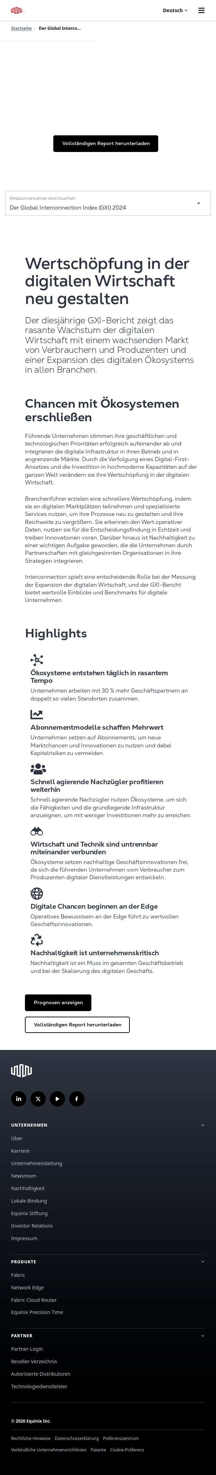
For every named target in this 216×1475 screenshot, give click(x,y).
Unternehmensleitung (36, 1163)
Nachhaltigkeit (28, 1188)
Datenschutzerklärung (77, 1438)
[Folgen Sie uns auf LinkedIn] (18, 1099)
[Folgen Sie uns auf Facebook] (76, 1099)
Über (16, 1138)
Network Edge (27, 1287)
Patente (98, 1450)
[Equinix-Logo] (18, 10)
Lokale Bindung (29, 1200)
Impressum (24, 1238)
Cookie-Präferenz (127, 1450)
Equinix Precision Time (37, 1312)
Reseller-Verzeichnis (34, 1361)
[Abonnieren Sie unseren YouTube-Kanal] (57, 1099)
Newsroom (23, 1175)
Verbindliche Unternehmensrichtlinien (49, 1450)
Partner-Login (27, 1349)
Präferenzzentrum (120, 1438)
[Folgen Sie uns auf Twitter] (38, 1099)
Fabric (18, 1275)
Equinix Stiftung (29, 1213)
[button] (105, 143)
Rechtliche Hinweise (31, 1438)
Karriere (20, 1150)
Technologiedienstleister (39, 1386)
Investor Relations (32, 1225)
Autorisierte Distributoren (41, 1374)
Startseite (21, 28)
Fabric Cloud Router (34, 1300)
